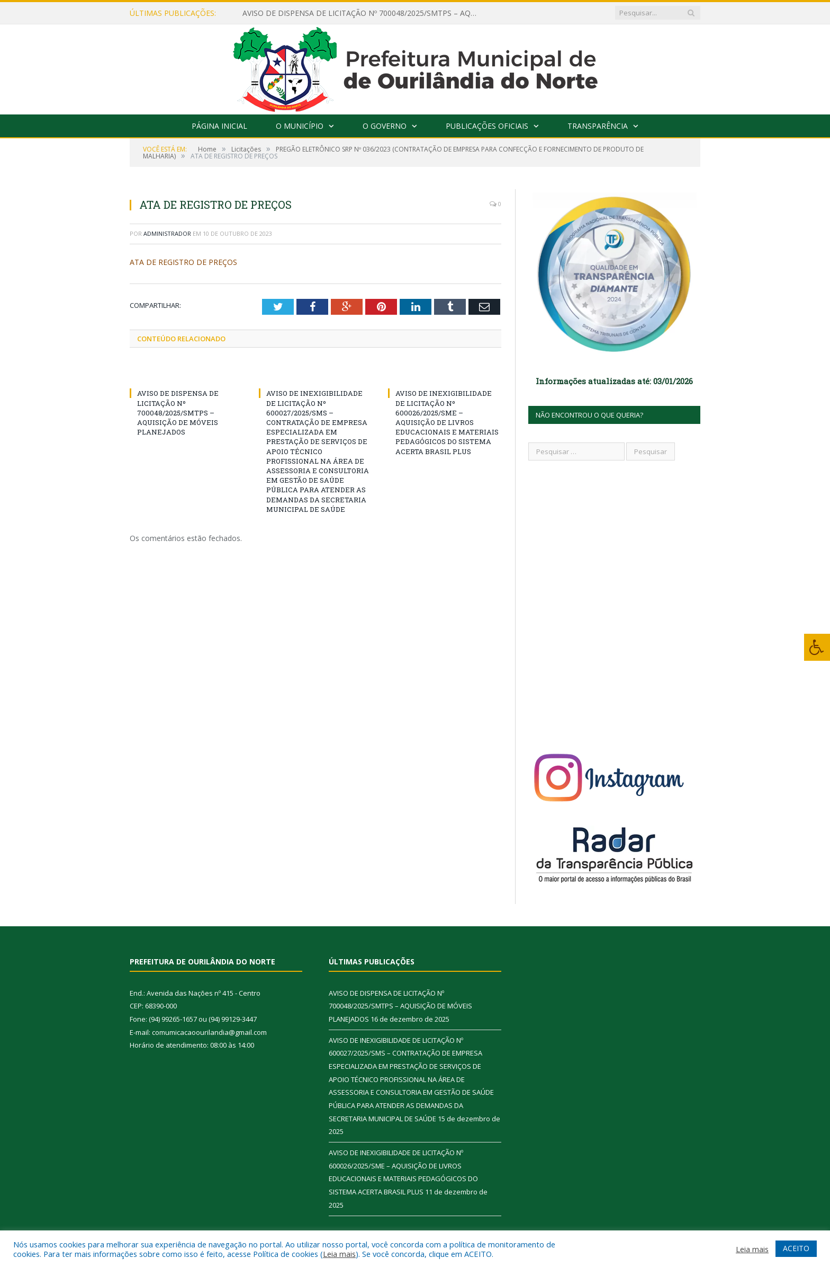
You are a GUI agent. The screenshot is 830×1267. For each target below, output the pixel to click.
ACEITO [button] (796, 1248)
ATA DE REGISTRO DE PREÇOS (183, 262)
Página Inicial (219, 126)
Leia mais (339, 1253)
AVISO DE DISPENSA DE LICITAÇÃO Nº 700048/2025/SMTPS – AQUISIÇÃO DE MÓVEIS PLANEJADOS (364, 13)
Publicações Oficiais (487, 126)
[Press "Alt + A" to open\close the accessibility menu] (817, 647)
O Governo (385, 126)
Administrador (167, 233)
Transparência (597, 126)
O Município (299, 126)
